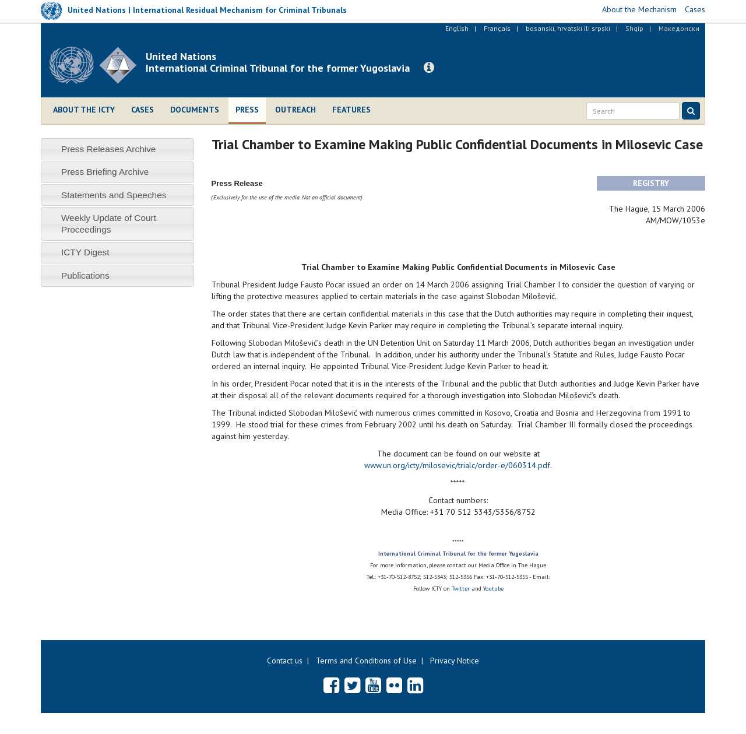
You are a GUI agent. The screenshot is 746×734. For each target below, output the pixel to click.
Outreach (295, 109)
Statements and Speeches (114, 195)
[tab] (117, 149)
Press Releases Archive (108, 149)
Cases (142, 109)
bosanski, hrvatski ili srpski (568, 28)
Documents (194, 109)
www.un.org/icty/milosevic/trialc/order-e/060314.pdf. (458, 465)
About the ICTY (84, 109)
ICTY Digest (85, 252)
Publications (85, 275)
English (457, 28)
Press (247, 109)
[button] (428, 67)
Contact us (284, 660)
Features (351, 109)
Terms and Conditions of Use (366, 660)
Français (497, 28)
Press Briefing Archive (105, 172)
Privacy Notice (454, 660)
